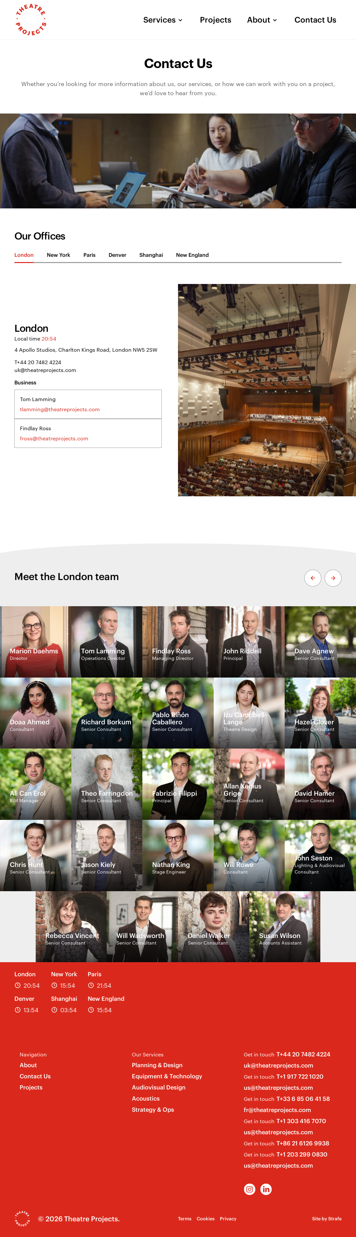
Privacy (228, 1219)
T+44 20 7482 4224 (37, 362)
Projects (215, 20)
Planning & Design (157, 1065)
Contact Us (315, 20)
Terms (184, 1219)
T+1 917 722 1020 (300, 1076)
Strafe (335, 1219)
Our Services (148, 1054)
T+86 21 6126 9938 (302, 1143)
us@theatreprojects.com (278, 1087)
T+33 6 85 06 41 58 (303, 1099)
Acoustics (146, 1098)
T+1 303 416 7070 (301, 1121)
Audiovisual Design (159, 1087)
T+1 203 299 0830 (302, 1154)
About (258, 20)
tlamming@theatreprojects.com (60, 409)
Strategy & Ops (153, 1109)
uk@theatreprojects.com (45, 369)
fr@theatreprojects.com (277, 1110)
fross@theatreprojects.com (54, 438)
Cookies (206, 1219)
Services (159, 20)
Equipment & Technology (167, 1076)
